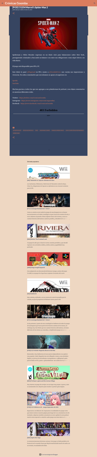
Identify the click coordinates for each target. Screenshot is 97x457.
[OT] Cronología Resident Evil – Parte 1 (38, 208)
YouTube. (15, 83)
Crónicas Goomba (16, 3)
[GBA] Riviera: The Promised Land (37, 239)
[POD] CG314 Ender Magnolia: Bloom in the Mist (41, 350)
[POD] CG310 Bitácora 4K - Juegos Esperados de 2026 (42, 407)
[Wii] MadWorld (32, 293)
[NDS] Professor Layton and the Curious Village (41, 381)
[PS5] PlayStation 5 (28, 130)
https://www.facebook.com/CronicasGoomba (37, 103)
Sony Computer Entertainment (75, 130)
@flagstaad (31, 72)
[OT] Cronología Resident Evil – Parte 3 (38, 320)
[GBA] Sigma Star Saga (33, 437)
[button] (13, 13)
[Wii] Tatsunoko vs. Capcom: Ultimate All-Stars (40, 180)
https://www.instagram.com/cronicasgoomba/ (38, 101)
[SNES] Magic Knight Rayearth (36, 267)
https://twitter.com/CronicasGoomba (32, 98)
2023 (36, 130)
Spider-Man (16, 133)
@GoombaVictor (55, 72)
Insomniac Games (45, 130)
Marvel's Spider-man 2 (58, 130)
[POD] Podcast (17, 130)
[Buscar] (94, 3)
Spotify (15, 80)
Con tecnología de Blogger (48, 454)
